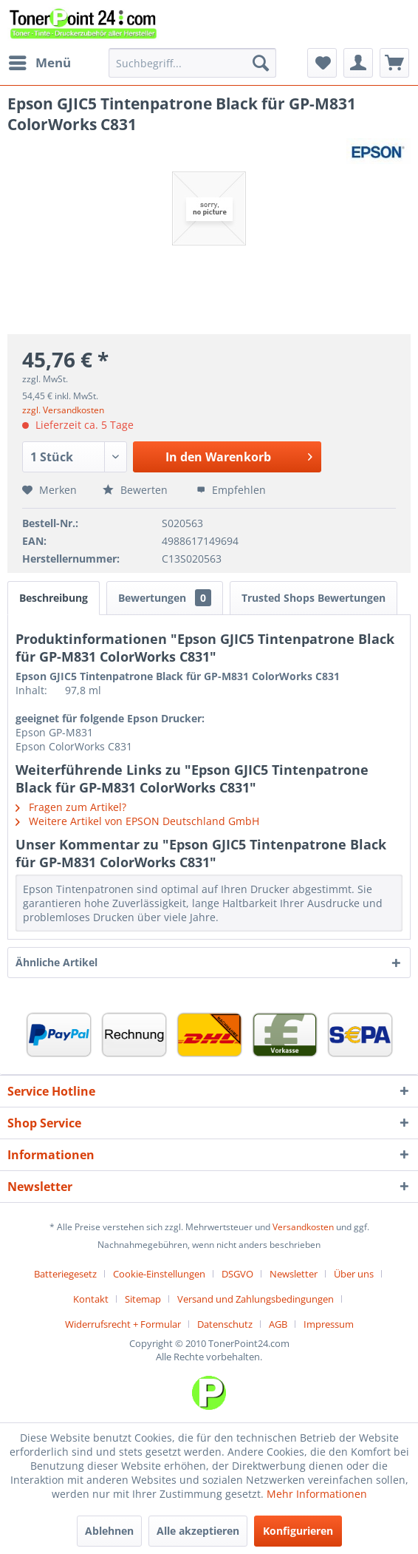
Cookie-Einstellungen (159, 1273)
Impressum (329, 1324)
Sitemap (143, 1299)
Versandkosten (303, 1227)
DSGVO (237, 1273)
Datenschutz (225, 1324)
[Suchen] (260, 63)
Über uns (354, 1273)
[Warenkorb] (394, 63)
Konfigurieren (298, 1531)
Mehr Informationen (317, 1494)
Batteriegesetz (65, 1273)
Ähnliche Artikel (56, 962)
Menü (40, 61)
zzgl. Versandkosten (63, 410)
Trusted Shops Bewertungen (313, 598)
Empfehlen (231, 490)
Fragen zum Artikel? (71, 807)
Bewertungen (164, 597)
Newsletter (294, 1273)
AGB (278, 1324)
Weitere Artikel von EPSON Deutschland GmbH (137, 821)
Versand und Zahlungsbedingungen (255, 1299)
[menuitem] (39, 63)
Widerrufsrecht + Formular (123, 1324)
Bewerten (137, 490)
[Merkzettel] (322, 63)
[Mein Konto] (358, 63)
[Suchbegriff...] (192, 63)
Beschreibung (53, 598)
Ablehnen (109, 1531)
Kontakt (91, 1299)
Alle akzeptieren (198, 1531)
